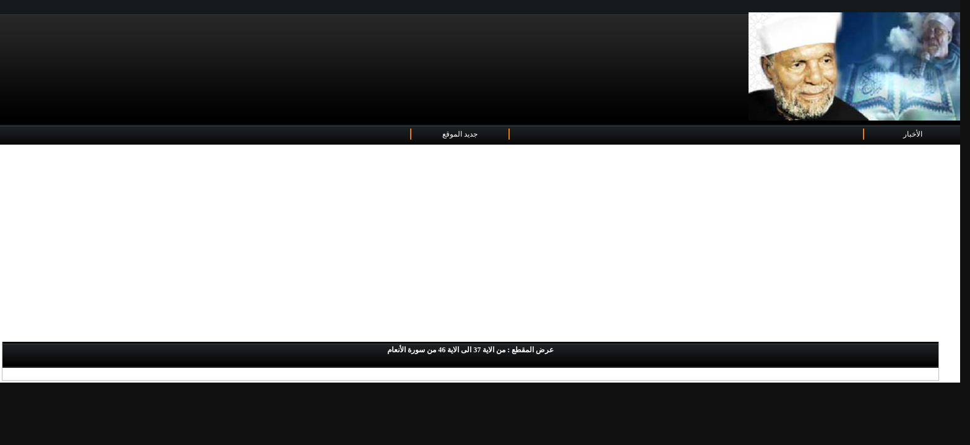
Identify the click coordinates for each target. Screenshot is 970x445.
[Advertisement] (480, 244)
